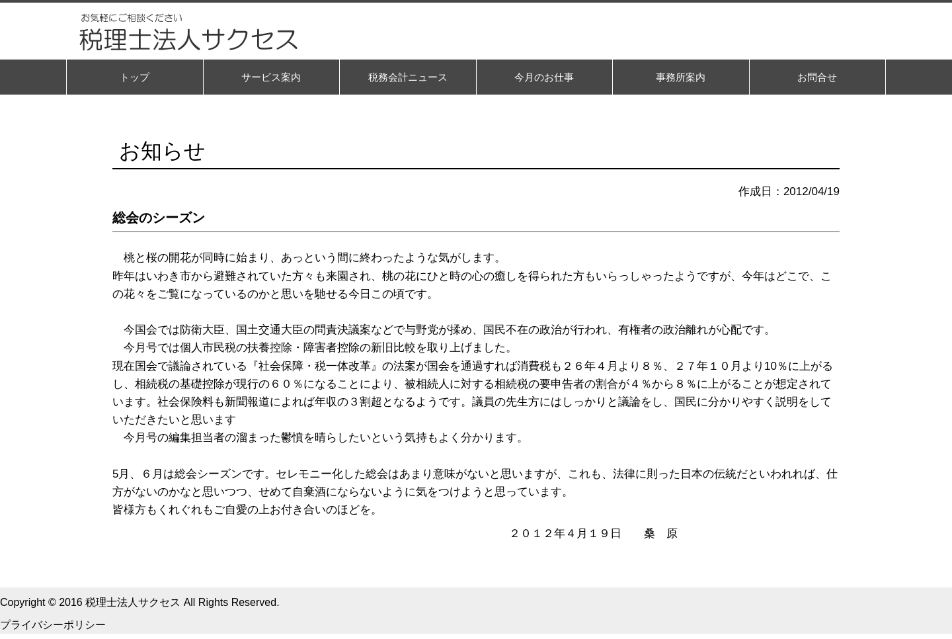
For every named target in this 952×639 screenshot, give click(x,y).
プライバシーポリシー (53, 624)
